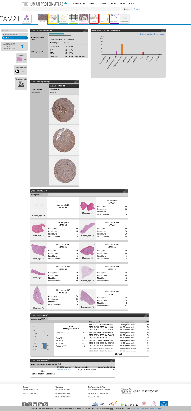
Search (127, 9)
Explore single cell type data (152, 34)
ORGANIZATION (62, 393)
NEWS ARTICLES (31, 390)
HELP (131, 3)
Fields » (136, 9)
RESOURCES (79, 3)
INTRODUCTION (62, 390)
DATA (122, 3)
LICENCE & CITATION (98, 393)
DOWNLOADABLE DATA (99, 390)
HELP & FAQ (94, 397)
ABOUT (92, 3)
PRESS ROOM (29, 393)
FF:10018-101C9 (64, 370)
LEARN (113, 3)
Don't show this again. (154, 408)
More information (137, 408)
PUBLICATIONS (62, 397)
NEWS (103, 3)
